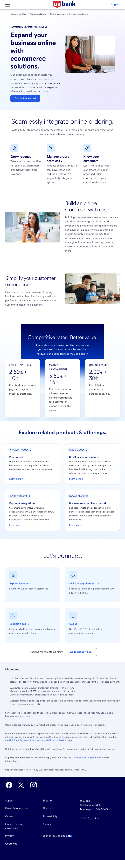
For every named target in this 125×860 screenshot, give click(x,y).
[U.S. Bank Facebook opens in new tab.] (9, 785)
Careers (9, 816)
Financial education (16, 808)
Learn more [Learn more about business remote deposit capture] (76, 525)
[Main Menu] (8, 4)
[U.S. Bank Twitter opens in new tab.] (21, 785)
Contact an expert (25, 98)
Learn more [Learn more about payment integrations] (16, 525)
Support (9, 800)
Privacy (9, 835)
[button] (115, 5)
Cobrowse (11, 843)
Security (47, 800)
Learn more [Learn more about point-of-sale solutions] (16, 479)
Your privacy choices (57, 835)
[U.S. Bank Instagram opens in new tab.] (33, 785)
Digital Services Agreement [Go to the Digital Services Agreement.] (86, 757)
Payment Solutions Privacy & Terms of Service (37, 740)
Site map (48, 808)
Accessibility (50, 816)
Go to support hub (81, 651)
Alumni (47, 824)
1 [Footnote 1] (87, 352)
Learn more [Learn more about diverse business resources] (76, 479)
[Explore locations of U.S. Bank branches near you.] (21, 583)
